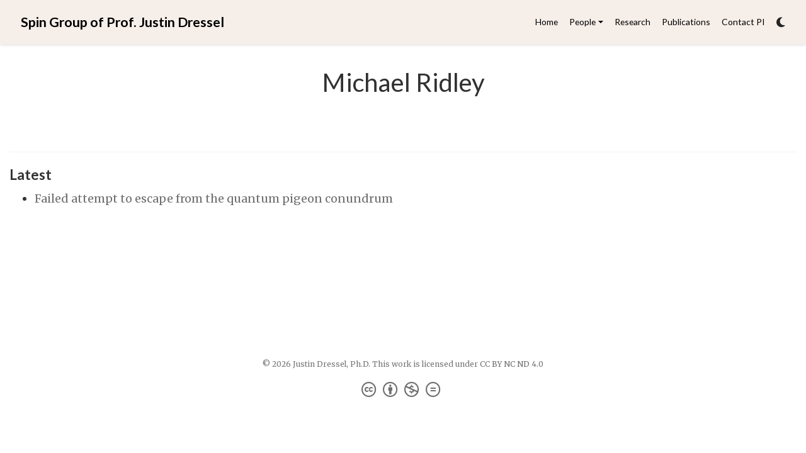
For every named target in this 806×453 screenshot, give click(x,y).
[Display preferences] (780, 22)
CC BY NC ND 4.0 (511, 364)
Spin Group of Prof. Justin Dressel (122, 22)
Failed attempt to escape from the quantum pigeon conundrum (214, 198)
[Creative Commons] (403, 390)
